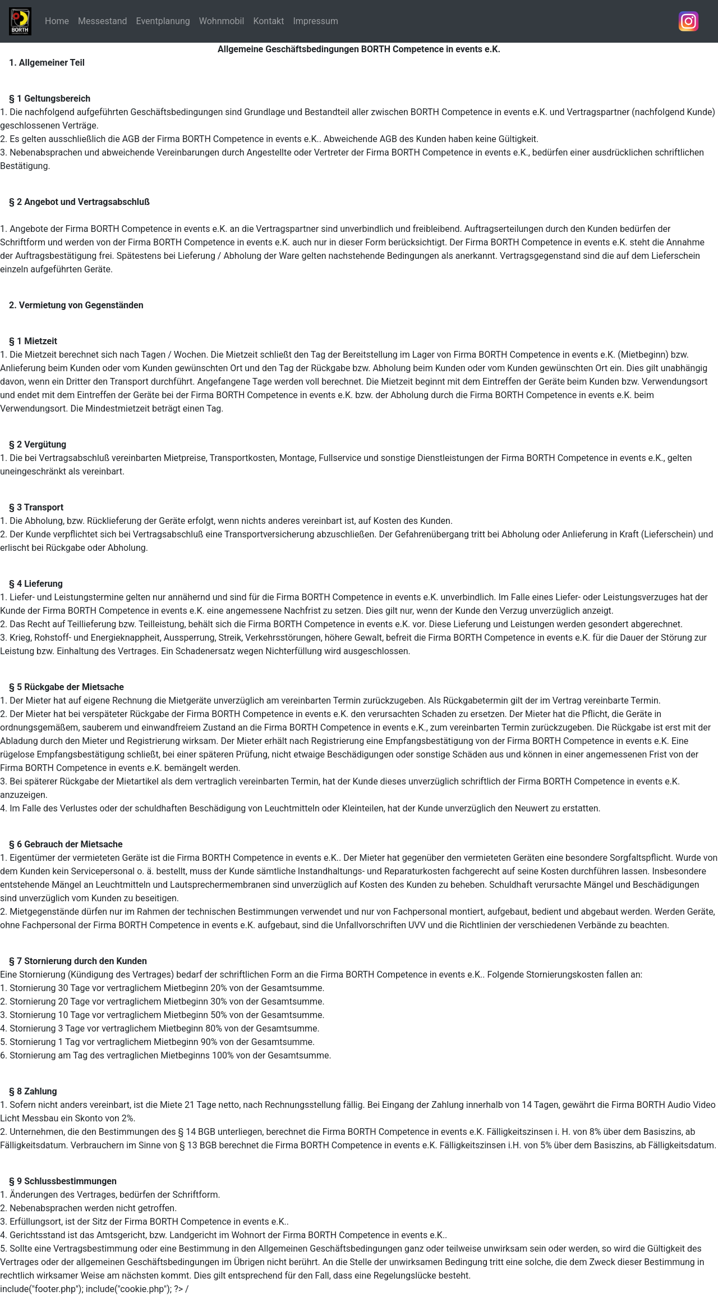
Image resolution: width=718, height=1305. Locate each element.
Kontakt (268, 21)
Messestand (102, 21)
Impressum (315, 21)
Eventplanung (163, 21)
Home (57, 21)
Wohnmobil (222, 21)
